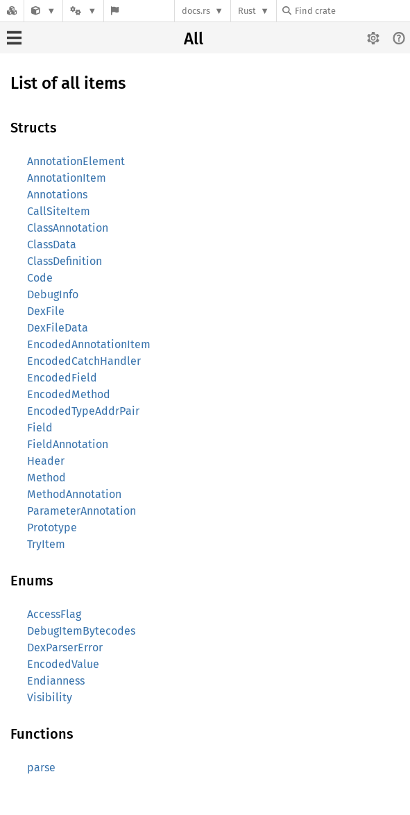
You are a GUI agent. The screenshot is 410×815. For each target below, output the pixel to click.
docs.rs (196, 11)
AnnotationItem (66, 178)
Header (46, 460)
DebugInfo (52, 294)
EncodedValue (63, 664)
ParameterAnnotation (81, 510)
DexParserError (65, 647)
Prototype (52, 527)
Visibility (49, 697)
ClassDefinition (64, 261)
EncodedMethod (68, 394)
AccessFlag (54, 614)
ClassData (51, 244)
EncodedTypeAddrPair (83, 411)
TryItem (46, 544)
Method (46, 477)
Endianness (56, 680)
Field (40, 427)
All (193, 39)
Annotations (57, 194)
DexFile (46, 311)
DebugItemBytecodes (81, 630)
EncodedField (62, 377)
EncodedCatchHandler (84, 361)
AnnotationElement (76, 161)
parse (41, 767)
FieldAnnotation (67, 444)
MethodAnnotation (74, 494)
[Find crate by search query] (351, 11)
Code (40, 277)
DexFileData (57, 327)
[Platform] (83, 11)
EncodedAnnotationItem (89, 344)
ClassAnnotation (67, 227)
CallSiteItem (58, 211)
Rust (247, 11)
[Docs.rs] (12, 11)
